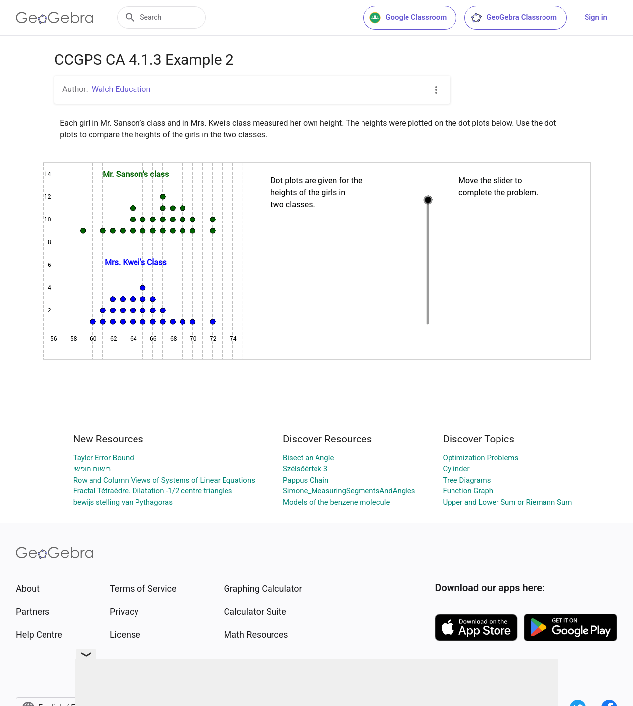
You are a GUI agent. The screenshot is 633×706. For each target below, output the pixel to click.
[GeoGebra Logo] (54, 18)
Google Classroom (408, 18)
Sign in (596, 17)
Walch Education (121, 89)
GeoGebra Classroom (513, 18)
